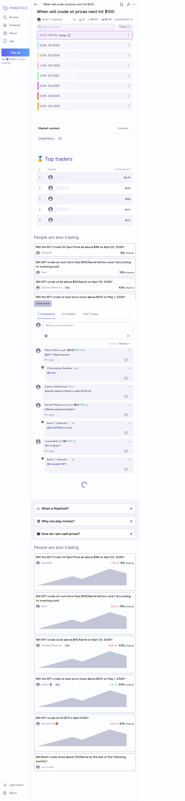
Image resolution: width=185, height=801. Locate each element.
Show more (43, 303)
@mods (51, 372)
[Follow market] (121, 4)
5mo (83, 350)
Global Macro (46, 138)
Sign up (15, 52)
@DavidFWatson (56, 427)
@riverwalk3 (54, 464)
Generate (123, 128)
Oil (59, 138)
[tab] (46, 314)
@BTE (48, 354)
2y (86, 404)
